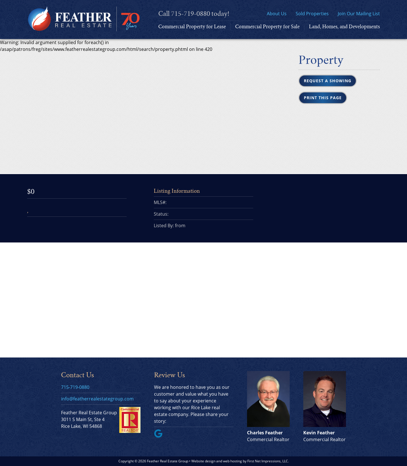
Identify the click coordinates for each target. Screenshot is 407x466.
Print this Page (323, 97)
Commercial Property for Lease (192, 26)
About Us (277, 13)
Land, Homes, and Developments (344, 26)
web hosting (232, 461)
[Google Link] (160, 436)
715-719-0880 (190, 14)
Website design (203, 461)
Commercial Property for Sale (267, 26)
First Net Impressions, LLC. (268, 461)
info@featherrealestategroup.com (97, 399)
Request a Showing (327, 80)
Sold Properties (312, 13)
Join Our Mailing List (359, 13)
